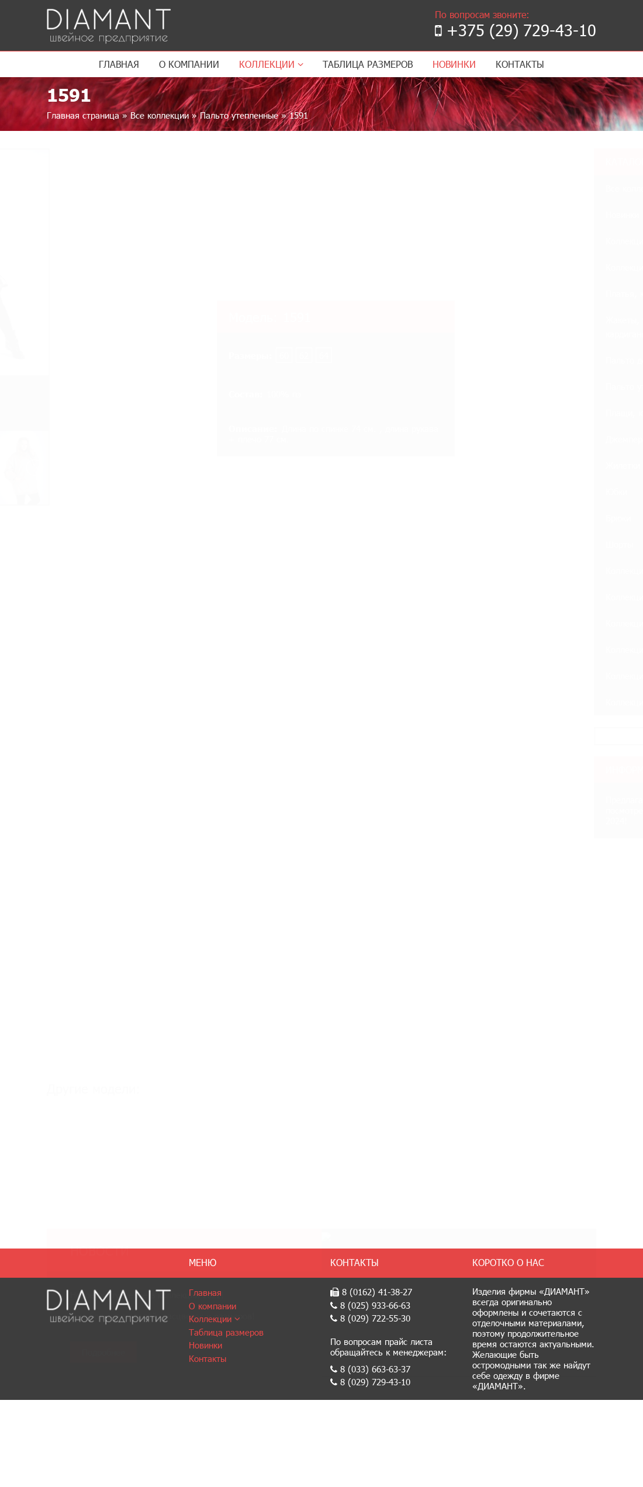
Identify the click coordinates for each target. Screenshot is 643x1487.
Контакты (520, 64)
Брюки (507, 518)
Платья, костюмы (530, 293)
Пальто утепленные (239, 115)
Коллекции (271, 64)
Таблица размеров (368, 64)
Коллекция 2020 (527, 623)
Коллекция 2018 (527, 675)
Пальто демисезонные (539, 360)
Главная (119, 64)
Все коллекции (159, 115)
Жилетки (512, 465)
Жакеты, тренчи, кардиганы (528, 326)
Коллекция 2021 (527, 597)
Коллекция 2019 (527, 649)
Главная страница (83, 115)
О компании (189, 64)
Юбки (506, 491)
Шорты (509, 544)
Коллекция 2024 (527, 241)
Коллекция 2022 (527, 570)
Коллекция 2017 (527, 702)
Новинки (454, 64)
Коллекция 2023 (527, 267)
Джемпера (516, 439)
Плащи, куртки (524, 412)
